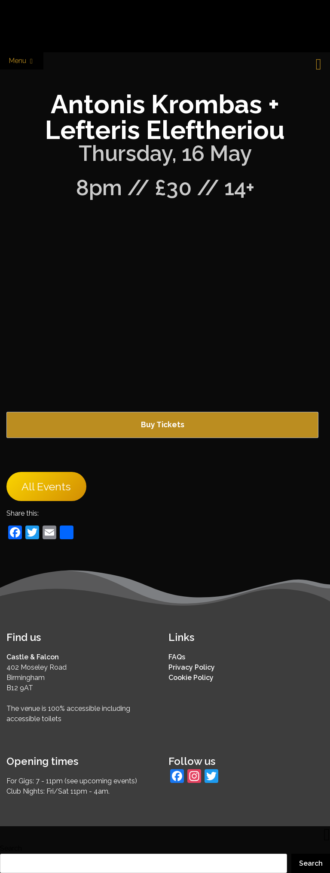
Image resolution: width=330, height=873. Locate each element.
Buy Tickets (162, 424)
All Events (46, 486)
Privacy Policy (191, 667)
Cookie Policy (191, 678)
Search (11, 848)
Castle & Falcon (32, 657)
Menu (22, 61)
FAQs (176, 657)
